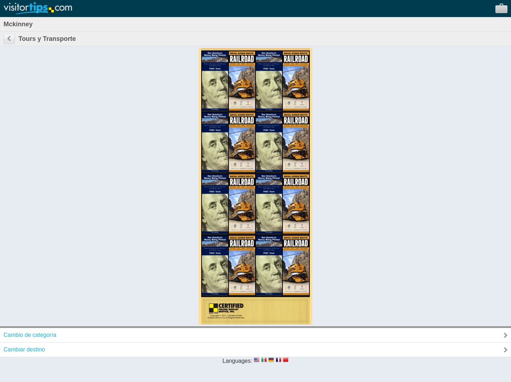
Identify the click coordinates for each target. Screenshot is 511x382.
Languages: (237, 361)
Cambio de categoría (30, 335)
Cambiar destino (24, 349)
